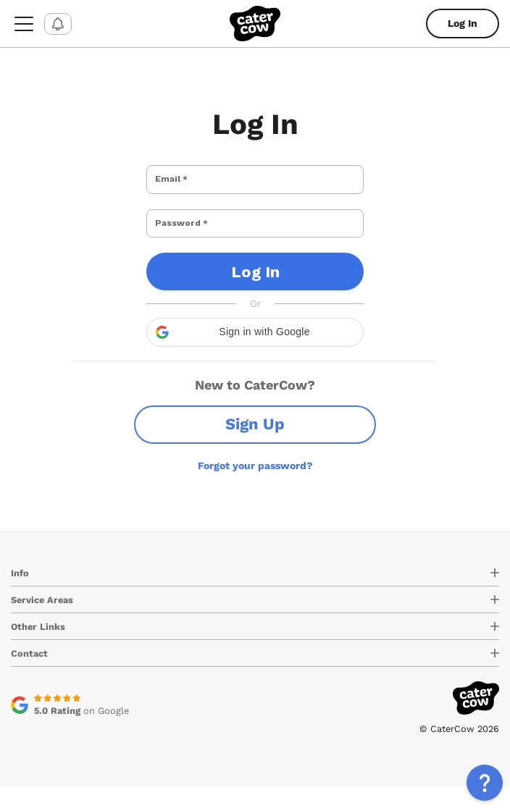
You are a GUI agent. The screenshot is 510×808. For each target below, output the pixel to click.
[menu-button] (24, 23)
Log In (462, 23)
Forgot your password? (255, 486)
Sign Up (255, 445)
